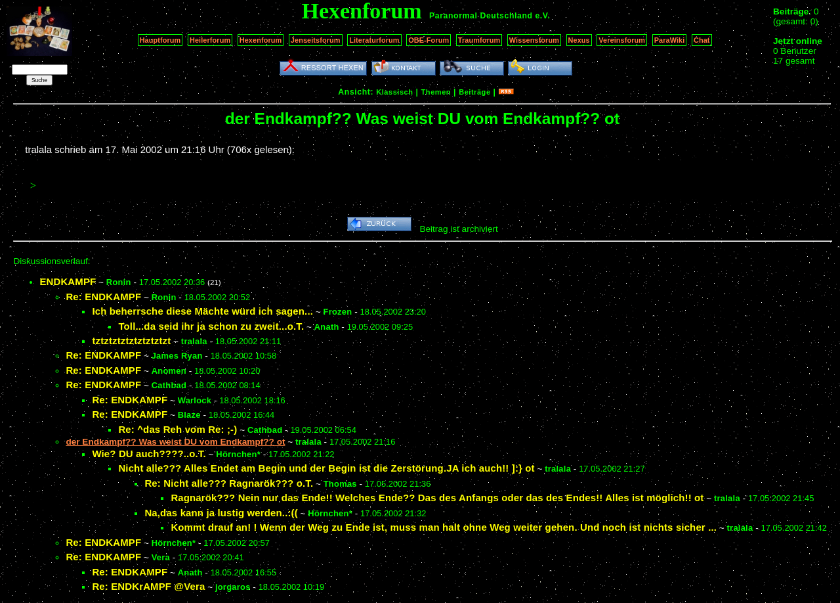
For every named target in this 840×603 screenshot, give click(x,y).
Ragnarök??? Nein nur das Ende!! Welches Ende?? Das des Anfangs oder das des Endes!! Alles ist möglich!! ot (437, 497)
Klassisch (394, 92)
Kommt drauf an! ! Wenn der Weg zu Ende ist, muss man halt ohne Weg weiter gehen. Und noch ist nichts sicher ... (444, 527)
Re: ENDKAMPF (103, 296)
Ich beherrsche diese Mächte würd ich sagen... (202, 311)
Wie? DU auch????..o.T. (148, 453)
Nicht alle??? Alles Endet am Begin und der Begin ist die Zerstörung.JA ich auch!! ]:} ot (326, 468)
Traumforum (479, 40)
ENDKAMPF (67, 281)
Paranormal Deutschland (481, 15)
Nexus (579, 40)
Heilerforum (210, 40)
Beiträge (474, 92)
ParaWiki (669, 40)
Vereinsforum (621, 40)
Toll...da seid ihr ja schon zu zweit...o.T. (211, 326)
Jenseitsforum (316, 40)
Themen (436, 92)
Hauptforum (160, 40)
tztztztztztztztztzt (131, 340)
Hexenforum (261, 40)
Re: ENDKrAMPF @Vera (148, 586)
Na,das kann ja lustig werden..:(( (220, 512)
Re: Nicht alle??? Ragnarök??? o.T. (228, 483)
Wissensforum (534, 40)
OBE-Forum (428, 40)
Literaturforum (374, 40)
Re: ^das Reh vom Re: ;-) (177, 429)
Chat (702, 40)
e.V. (542, 15)
